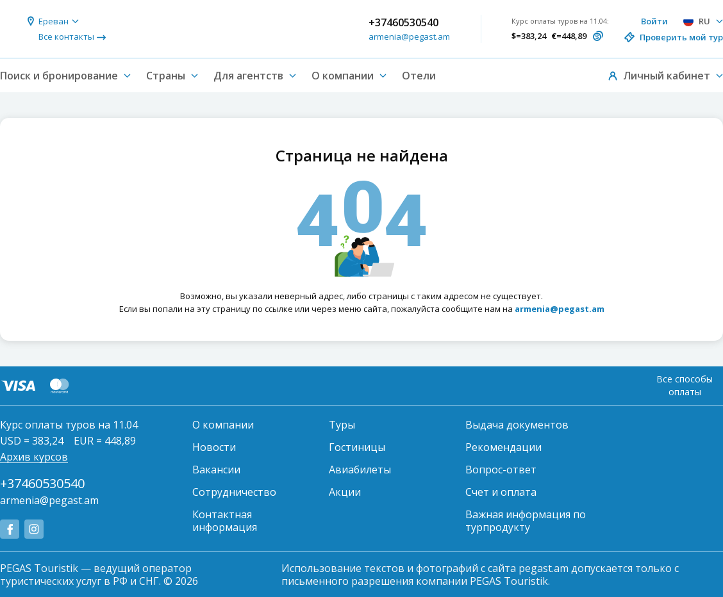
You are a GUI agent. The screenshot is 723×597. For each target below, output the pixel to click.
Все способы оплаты (684, 385)
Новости (214, 447)
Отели (419, 76)
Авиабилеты (360, 469)
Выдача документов (517, 425)
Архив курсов (34, 457)
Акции (345, 492)
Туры (342, 425)
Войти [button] (654, 21)
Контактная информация (224, 520)
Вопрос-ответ (500, 469)
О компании (223, 425)
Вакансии (216, 469)
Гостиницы (357, 447)
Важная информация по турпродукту (525, 520)
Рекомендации (503, 447)
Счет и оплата (500, 492)
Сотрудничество (234, 492)
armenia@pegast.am (409, 36)
